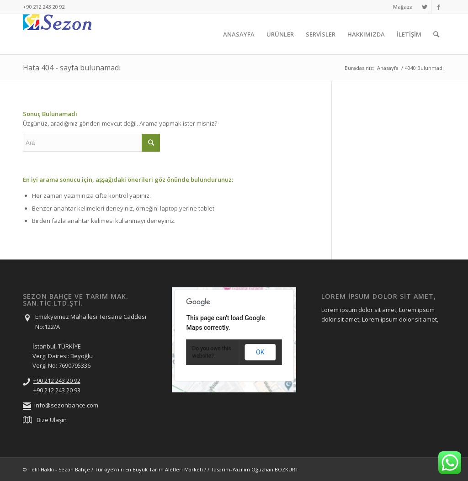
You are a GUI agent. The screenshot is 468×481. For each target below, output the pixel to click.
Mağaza (403, 6)
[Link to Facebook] (438, 7)
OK (260, 352)
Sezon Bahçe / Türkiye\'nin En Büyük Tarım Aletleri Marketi (130, 469)
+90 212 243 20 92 (56, 380)
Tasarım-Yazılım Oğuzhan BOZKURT (254, 469)
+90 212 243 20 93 (56, 390)
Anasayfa (388, 67)
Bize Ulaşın (52, 420)
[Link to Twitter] (424, 7)
